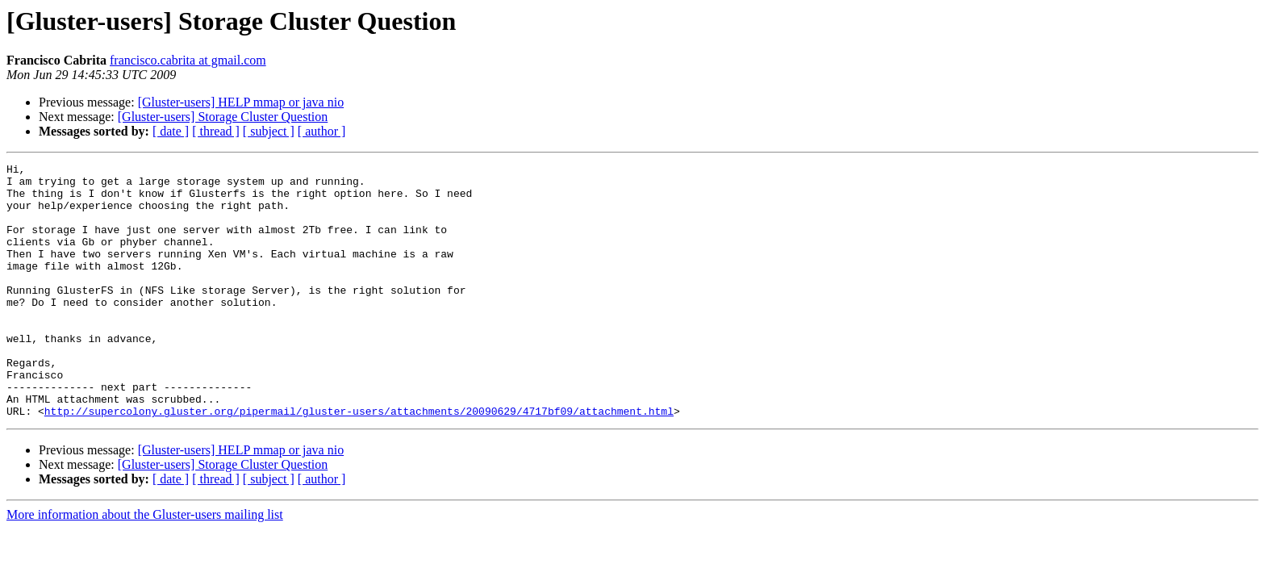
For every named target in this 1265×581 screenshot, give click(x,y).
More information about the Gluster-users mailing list (144, 565)
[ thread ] (216, 131)
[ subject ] (268, 131)
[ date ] (170, 131)
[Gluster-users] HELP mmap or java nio (241, 102)
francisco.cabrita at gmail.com (188, 60)
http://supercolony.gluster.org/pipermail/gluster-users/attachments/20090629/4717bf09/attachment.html (359, 461)
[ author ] (322, 131)
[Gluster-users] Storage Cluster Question (223, 116)
